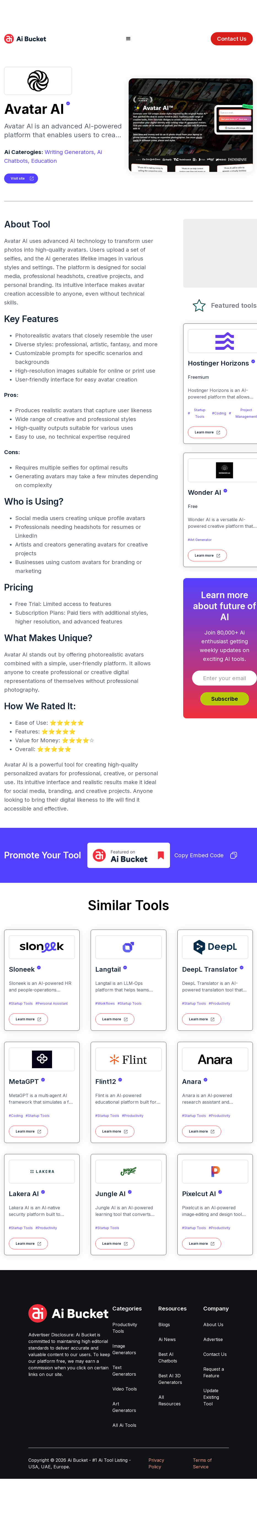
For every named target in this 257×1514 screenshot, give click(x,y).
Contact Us (232, 38)
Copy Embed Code (205, 855)
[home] (25, 39)
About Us (213, 1324)
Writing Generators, (70, 152)
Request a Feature (213, 1372)
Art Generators (124, 1407)
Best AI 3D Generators (170, 1379)
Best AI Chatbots (167, 1357)
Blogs (164, 1324)
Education (44, 161)
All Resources (169, 1400)
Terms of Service (202, 1463)
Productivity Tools (124, 1328)
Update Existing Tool (211, 1397)
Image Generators (124, 1349)
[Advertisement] (128, 12)
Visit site (18, 178)
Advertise (213, 1339)
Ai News (167, 1339)
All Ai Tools (124, 1425)
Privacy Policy (156, 1463)
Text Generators (124, 1371)
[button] (128, 38)
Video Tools (124, 1389)
